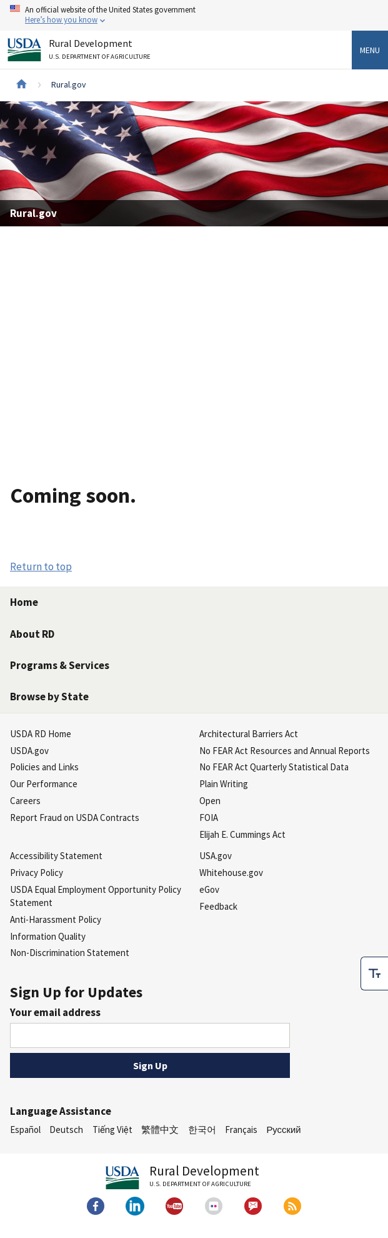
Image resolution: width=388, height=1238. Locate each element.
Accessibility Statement (56, 856)
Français (241, 1129)
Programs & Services (59, 665)
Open (210, 801)
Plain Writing (223, 784)
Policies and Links (44, 767)
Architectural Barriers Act (248, 734)
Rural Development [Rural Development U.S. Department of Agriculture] (101, 51)
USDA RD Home (40, 734)
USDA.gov (29, 751)
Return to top (41, 566)
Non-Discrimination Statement (69, 953)
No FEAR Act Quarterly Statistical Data (274, 767)
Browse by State (49, 696)
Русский (283, 1129)
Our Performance (43, 784)
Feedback (218, 906)
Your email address (55, 1012)
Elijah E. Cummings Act (242, 834)
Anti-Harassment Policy (55, 919)
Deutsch (66, 1129)
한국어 (202, 1129)
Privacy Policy (36, 872)
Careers (25, 801)
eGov (209, 889)
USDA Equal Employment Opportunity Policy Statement (95, 895)
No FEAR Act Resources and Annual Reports (284, 751)
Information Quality (48, 936)
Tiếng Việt (112, 1129)
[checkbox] (374, 973)
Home (24, 602)
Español (25, 1129)
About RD (32, 634)
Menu (370, 50)
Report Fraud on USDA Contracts (74, 817)
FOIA (208, 817)
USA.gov (215, 856)
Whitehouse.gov (231, 872)
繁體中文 (160, 1129)
